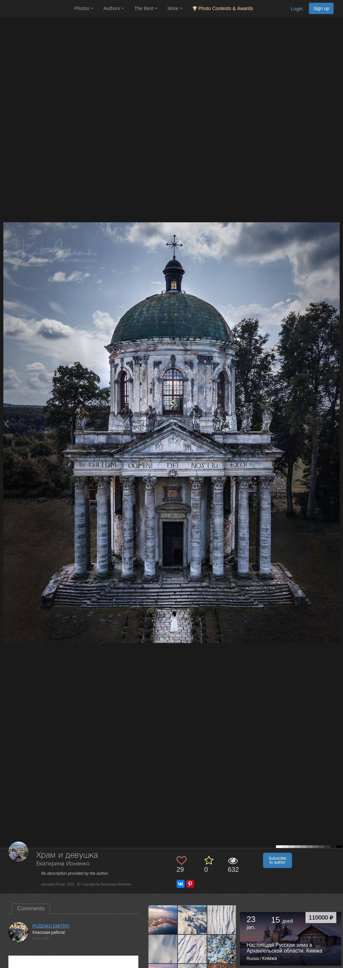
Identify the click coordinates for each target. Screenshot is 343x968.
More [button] (175, 8)
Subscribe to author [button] (277, 860)
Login (296, 8)
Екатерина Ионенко (63, 863)
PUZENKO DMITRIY (51, 926)
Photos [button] (83, 8)
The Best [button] (145, 8)
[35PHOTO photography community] (36, 8)
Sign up (321, 8)
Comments (31, 908)
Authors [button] (114, 8)
